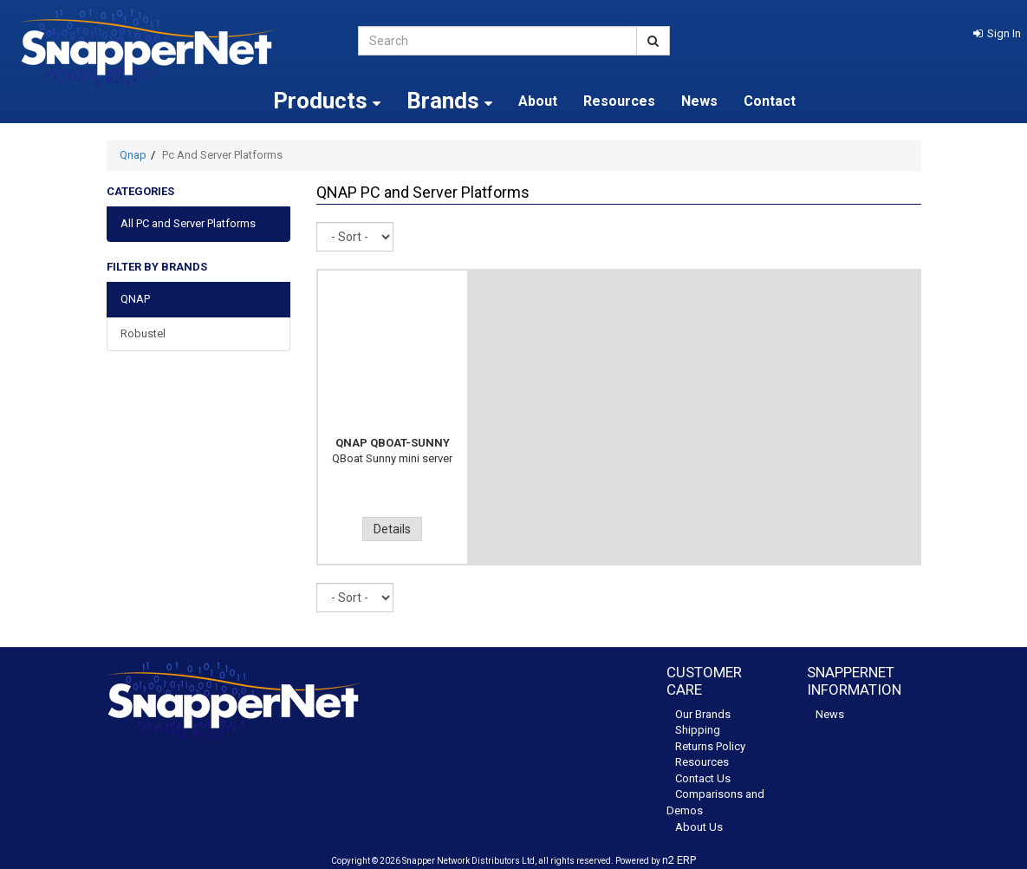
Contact (770, 101)
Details (392, 529)
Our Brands (703, 714)
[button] (997, 33)
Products (326, 101)
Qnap (133, 154)
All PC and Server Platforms (188, 223)
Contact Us (703, 778)
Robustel (143, 333)
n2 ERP (679, 859)
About (537, 101)
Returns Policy (710, 746)
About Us (699, 826)
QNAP (135, 298)
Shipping (697, 729)
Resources (619, 101)
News (699, 101)
